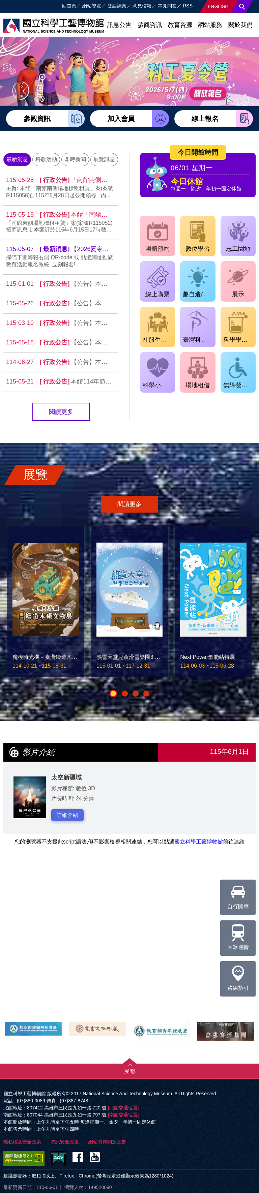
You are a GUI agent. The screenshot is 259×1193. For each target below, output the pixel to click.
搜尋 (242, 6)
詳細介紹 (67, 815)
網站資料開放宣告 (107, 1141)
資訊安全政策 (65, 1141)
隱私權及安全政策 (22, 1141)
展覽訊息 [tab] (104, 159)
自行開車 (238, 894)
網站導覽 (91, 5)
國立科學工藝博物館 (198, 842)
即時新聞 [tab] (75, 159)
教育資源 (180, 25)
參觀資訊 (150, 25)
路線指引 (238, 976)
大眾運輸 (238, 935)
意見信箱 (142, 5)
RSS (188, 5)
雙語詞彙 (117, 5)
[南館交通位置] (123, 1115)
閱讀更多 (61, 411)
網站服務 (210, 25)
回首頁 (69, 5)
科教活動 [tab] (46, 159)
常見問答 (167, 5)
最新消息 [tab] (17, 159)
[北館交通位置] (123, 1107)
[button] (113, 693)
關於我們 (240, 25)
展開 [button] (129, 1071)
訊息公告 (119, 25)
